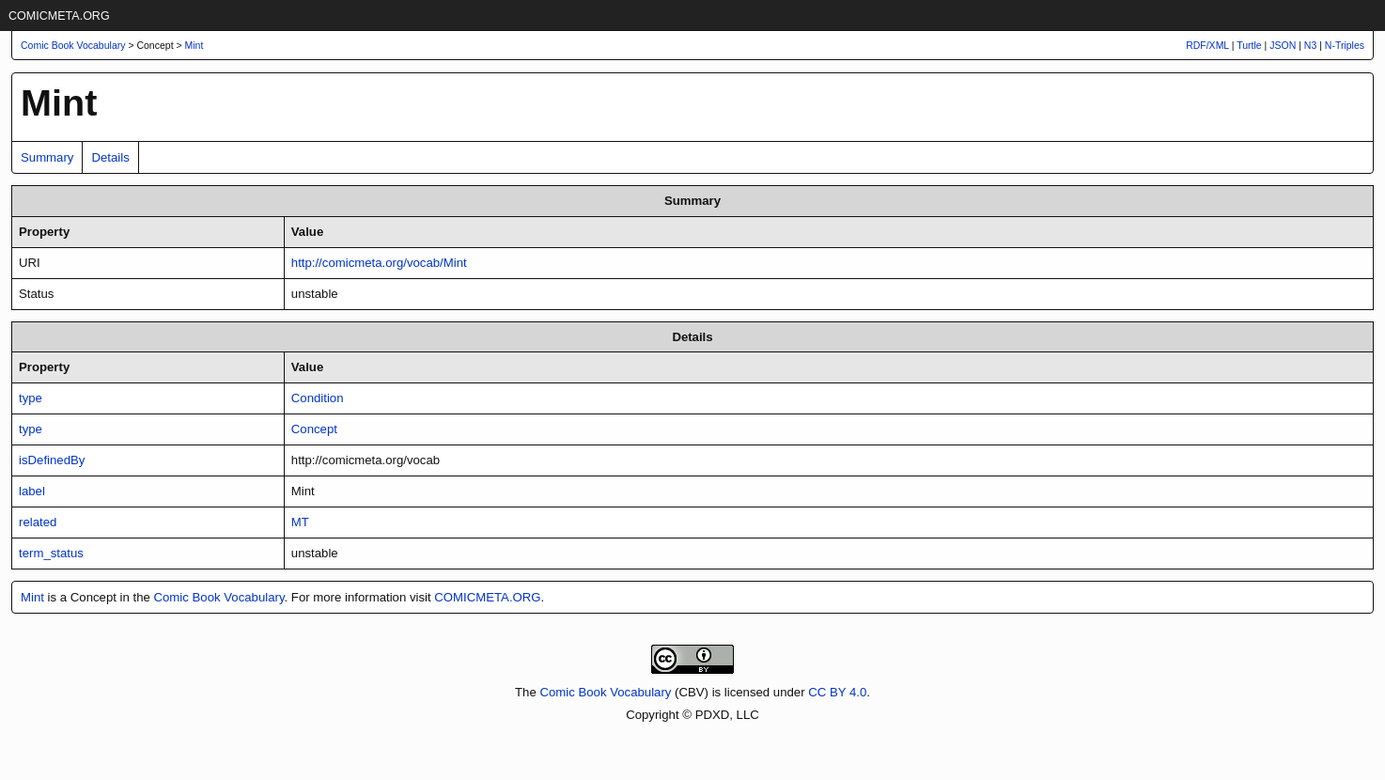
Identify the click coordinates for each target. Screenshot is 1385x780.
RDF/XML (1207, 45)
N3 (1310, 45)
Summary (47, 157)
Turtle (1249, 45)
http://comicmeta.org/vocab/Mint (379, 263)
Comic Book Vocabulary (218, 597)
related (37, 522)
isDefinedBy (52, 460)
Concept (314, 429)
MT (300, 522)
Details (110, 157)
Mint (194, 45)
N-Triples (1344, 45)
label (32, 491)
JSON (1282, 45)
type (30, 398)
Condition (317, 398)
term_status (51, 553)
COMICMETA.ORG (59, 16)
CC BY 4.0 (837, 692)
